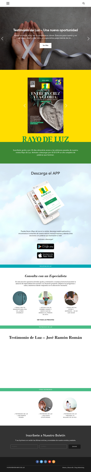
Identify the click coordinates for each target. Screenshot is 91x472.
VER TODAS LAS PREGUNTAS (45, 320)
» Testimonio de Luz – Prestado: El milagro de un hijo (70, 415)
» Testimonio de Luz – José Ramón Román (21, 415)
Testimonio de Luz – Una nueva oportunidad (45, 30)
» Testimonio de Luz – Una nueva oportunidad (45, 415)
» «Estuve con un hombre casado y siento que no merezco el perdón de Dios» (45, 311)
